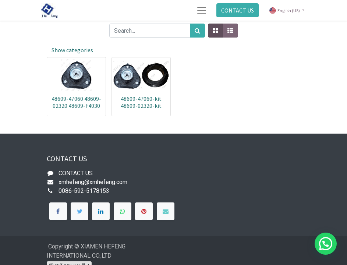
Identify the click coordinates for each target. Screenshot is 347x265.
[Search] (197, 31)
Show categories (72, 50)
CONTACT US (237, 10)
